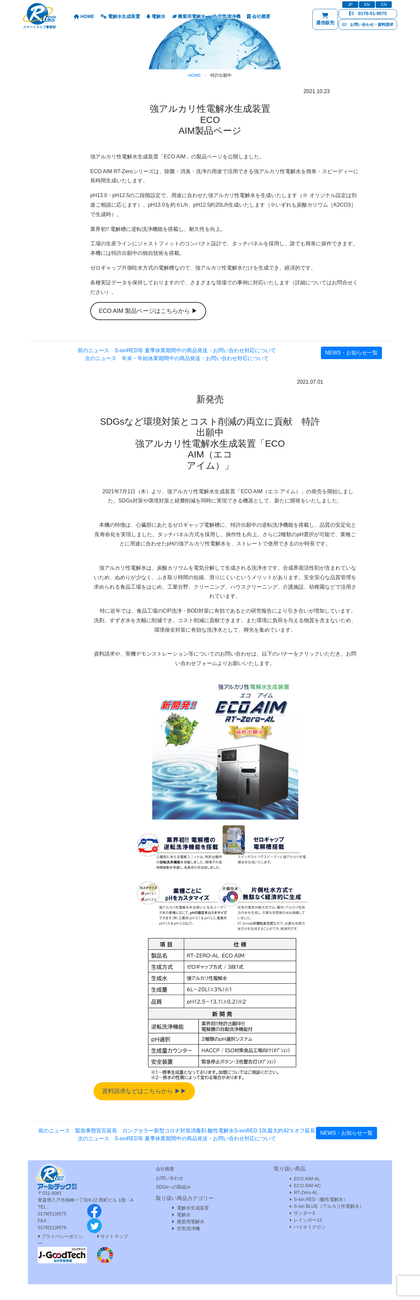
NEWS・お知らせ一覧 (351, 352)
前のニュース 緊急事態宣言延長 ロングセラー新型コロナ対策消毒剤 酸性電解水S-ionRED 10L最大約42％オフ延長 (177, 1130)
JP (350, 4)
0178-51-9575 (368, 13)
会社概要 (258, 16)
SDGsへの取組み (173, 1186)
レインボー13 (308, 1220)
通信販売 (325, 20)
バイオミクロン (310, 1226)
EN (367, 4)
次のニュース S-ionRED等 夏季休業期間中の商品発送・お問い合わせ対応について (177, 1138)
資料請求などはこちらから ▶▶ (144, 1091)
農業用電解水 (188, 16)
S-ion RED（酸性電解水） (320, 1199)
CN (384, 4)
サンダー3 (304, 1213)
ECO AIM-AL (307, 1178)
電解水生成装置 (120, 16)
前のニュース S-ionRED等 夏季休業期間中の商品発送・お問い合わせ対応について (177, 350)
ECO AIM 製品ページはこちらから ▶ (148, 311)
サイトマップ (114, 1236)
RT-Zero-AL (306, 1192)
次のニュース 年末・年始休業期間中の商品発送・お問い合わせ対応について (177, 358)
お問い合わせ (169, 1178)
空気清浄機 (226, 16)
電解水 (156, 16)
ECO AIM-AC (307, 1185)
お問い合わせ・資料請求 (367, 24)
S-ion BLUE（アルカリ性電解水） (329, 1206)
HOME (84, 16)
